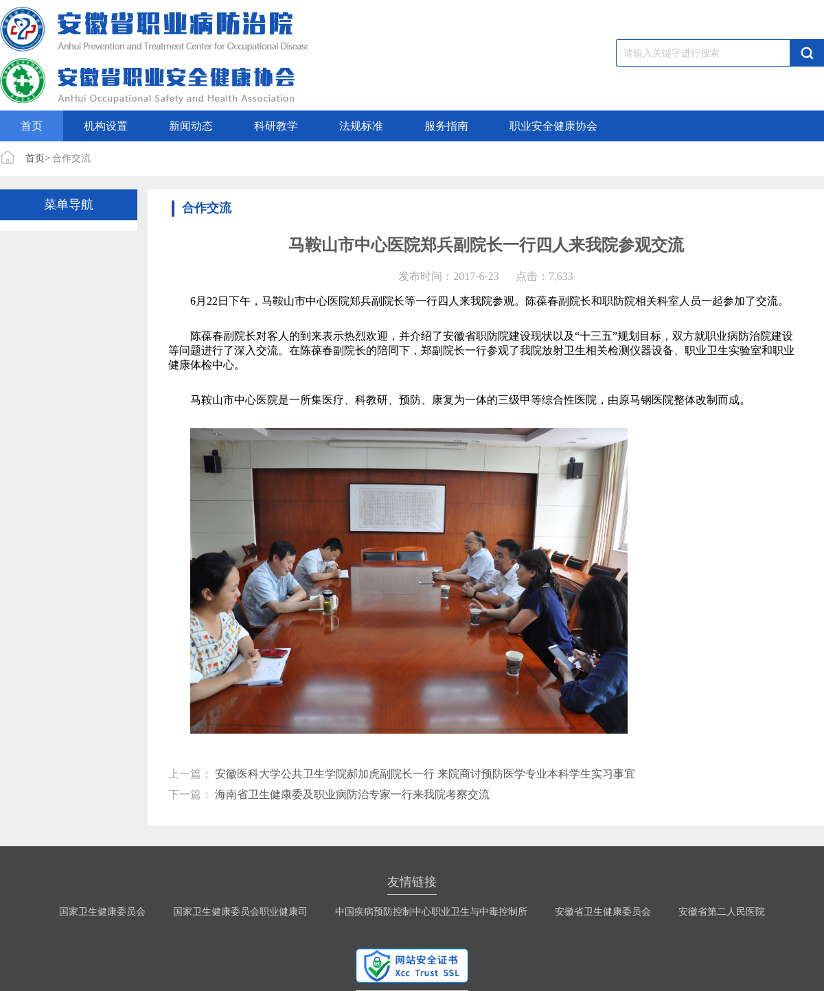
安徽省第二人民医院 (721, 912)
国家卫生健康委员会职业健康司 (240, 912)
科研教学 (276, 126)
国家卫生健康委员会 (102, 912)
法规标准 (361, 126)
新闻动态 (191, 126)
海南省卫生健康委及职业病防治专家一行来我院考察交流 (352, 794)
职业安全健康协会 (553, 126)
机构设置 (106, 126)
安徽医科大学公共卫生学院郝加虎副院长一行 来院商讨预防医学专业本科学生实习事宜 (425, 774)
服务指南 (446, 126)
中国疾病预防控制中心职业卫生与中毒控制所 (431, 912)
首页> (37, 158)
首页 (32, 126)
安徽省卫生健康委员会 (603, 912)
